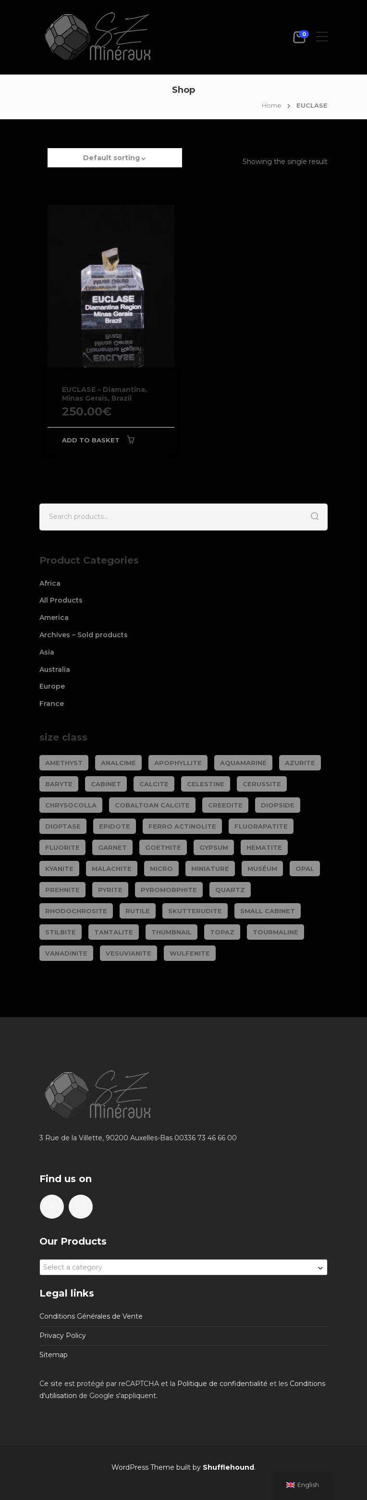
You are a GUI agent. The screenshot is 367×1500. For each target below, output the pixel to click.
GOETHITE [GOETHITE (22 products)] (163, 847)
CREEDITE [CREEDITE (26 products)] (225, 805)
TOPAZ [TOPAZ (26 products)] (222, 932)
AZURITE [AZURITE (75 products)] (300, 763)
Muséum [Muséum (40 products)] (262, 868)
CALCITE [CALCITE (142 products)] (154, 784)
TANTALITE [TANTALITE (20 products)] (113, 932)
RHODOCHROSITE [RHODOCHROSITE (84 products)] (76, 911)
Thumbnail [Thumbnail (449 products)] (171, 932)
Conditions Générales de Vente (91, 1316)
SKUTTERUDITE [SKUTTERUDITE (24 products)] (195, 911)
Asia (46, 652)
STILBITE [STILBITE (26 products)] (60, 932)
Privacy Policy (62, 1335)
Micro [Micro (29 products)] (161, 868)
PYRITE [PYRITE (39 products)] (110, 890)
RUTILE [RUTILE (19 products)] (137, 911)
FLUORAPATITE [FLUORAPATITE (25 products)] (261, 826)
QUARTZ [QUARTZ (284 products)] (230, 890)
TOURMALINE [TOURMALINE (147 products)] (275, 932)
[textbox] (183, 1267)
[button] (115, 162)
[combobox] (183, 1267)
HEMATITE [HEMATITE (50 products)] (264, 847)
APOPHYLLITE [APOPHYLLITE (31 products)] (178, 763)
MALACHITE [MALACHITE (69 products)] (112, 868)
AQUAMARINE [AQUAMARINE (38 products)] (243, 763)
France (51, 703)
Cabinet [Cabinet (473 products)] (106, 784)
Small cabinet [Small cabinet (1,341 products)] (267, 911)
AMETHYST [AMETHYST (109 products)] (64, 763)
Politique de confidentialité (222, 1383)
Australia (54, 669)
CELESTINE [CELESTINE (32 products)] (205, 784)
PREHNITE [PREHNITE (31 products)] (62, 890)
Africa (50, 583)
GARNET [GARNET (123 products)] (112, 847)
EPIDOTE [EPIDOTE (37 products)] (114, 826)
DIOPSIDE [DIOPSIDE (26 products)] (277, 805)
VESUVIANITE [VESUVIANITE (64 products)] (128, 953)
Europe (52, 686)
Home (271, 105)
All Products (61, 600)
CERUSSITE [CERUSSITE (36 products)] (262, 784)
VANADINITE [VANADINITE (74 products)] (66, 953)
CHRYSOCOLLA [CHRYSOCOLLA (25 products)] (71, 805)
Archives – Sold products (83, 634)
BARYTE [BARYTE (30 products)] (59, 784)
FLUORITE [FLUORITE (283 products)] (62, 847)
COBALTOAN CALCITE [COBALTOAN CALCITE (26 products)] (152, 805)
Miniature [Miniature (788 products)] (210, 868)
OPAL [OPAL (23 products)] (304, 868)
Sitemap (53, 1354)
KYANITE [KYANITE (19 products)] (59, 868)
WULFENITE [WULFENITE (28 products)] (190, 953)
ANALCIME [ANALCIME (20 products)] (118, 763)
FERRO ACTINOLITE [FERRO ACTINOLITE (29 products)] (182, 826)
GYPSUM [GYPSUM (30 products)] (213, 847)
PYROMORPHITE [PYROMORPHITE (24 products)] (169, 890)
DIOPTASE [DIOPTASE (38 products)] (63, 826)
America (54, 617)
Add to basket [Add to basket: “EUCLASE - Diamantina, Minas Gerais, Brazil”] (91, 440)
